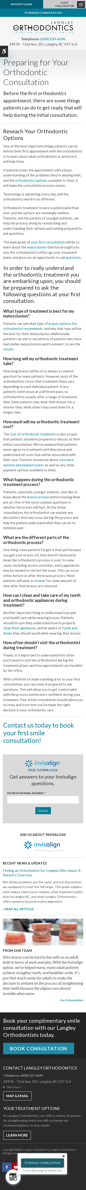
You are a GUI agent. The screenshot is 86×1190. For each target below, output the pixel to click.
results (8, 349)
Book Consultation (38, 1048)
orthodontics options (31, 180)
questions (73, 257)
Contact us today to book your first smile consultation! (38, 732)
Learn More (17, 1135)
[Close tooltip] (63, 1156)
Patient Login (21, 4)
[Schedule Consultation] (13, 1176)
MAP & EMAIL (17, 1096)
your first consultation (48, 242)
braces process (38, 497)
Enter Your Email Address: (26, 793)
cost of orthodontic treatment (33, 434)
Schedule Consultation (43, 12)
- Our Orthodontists (70, 1000)
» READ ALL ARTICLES (18, 909)
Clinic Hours (13, 1087)
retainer (39, 581)
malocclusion (37, 247)
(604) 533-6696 (52, 39)
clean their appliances (19, 628)
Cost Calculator (64, 4)
